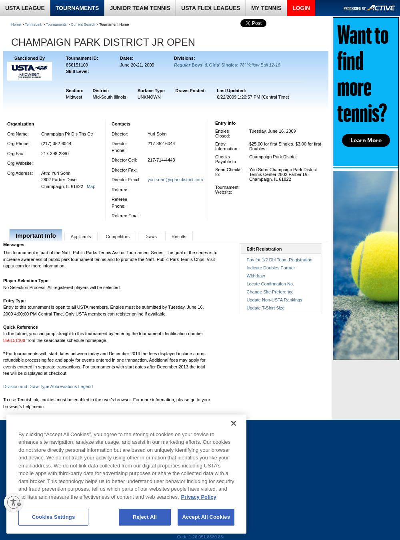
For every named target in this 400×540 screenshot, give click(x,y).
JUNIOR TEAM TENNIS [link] (140, 8)
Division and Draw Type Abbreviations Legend (48, 386)
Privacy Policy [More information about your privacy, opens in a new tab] (198, 497)
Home (16, 24)
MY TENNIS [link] (266, 8)
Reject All (145, 517)
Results (179, 236)
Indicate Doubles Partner (271, 267)
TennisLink (33, 24)
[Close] (233, 423)
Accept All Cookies (206, 517)
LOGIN (301, 8)
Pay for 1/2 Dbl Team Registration (279, 259)
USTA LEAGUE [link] (25, 8)
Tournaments (56, 24)
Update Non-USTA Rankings (274, 299)
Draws (150, 236)
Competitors (118, 236)
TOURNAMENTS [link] (77, 8)
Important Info (36, 235)
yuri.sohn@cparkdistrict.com (175, 179)
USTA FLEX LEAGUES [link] (210, 8)
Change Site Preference (270, 291)
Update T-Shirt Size (266, 307)
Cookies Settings (53, 517)
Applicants (81, 236)
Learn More (366, 140)
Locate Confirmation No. (270, 283)
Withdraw (256, 275)
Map (91, 186)
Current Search (83, 24)
